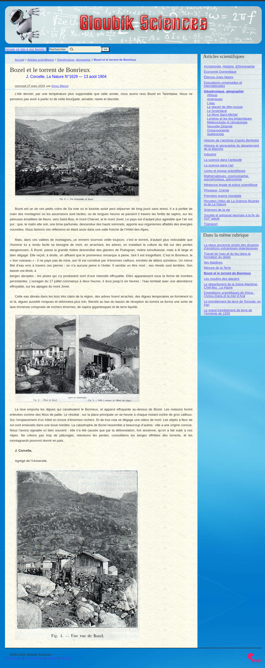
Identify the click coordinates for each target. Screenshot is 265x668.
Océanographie (218, 130)
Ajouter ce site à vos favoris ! (25, 49)
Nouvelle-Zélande (220, 126)
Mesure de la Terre (217, 268)
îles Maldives (213, 262)
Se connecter (34, 658)
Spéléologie (215, 134)
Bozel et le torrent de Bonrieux (227, 273)
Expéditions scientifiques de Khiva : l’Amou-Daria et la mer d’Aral (229, 294)
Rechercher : (58, 49)
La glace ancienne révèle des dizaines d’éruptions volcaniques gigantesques (231, 246)
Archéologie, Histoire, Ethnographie (229, 66)
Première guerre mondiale (222, 196)
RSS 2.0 (66, 658)
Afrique (212, 95)
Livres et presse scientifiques (225, 171)
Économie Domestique (220, 71)
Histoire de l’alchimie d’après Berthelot (231, 140)
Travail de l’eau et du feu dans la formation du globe (227, 255)
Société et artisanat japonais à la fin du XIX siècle (232, 216)
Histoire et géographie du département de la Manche (231, 147)
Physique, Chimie (216, 190)
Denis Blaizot (59, 85)
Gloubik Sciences (172, 19)
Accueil (19, 59)
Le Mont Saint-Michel (222, 114)
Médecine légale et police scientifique (231, 185)
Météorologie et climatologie (227, 122)
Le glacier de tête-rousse (225, 107)
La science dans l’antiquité (223, 160)
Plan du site (13, 658)
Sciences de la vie (217, 210)
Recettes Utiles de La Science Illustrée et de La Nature (232, 202)
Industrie (210, 154)
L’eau (211, 103)
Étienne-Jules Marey (219, 77)
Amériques (215, 99)
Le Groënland (217, 111)
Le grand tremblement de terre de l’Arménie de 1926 (228, 311)
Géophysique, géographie (73, 59)
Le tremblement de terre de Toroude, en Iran (232, 303)
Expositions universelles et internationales (223, 84)
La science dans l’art (219, 165)
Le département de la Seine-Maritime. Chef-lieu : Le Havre (231, 285)
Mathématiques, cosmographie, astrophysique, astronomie (226, 177)
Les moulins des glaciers (221, 279)
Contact (51, 658)
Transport (211, 224)
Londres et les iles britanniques (229, 118)
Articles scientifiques (40, 59)
